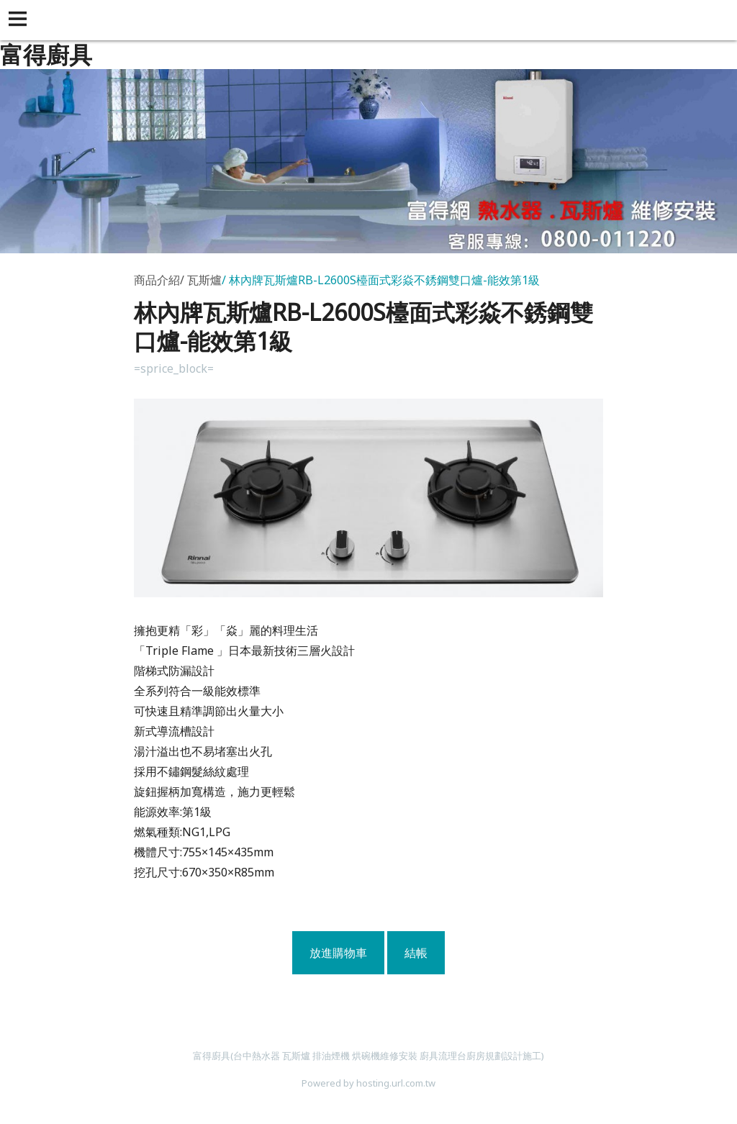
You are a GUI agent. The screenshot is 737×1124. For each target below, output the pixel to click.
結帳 (416, 953)
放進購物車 (338, 953)
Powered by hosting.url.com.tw (368, 1083)
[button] (20, 20)
